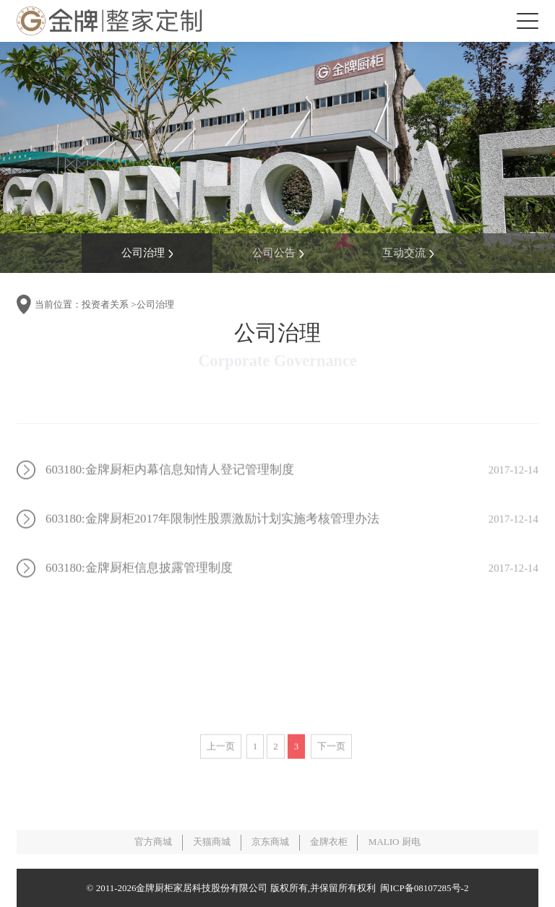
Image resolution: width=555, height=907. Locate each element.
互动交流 (408, 253)
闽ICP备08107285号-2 (422, 887)
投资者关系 (105, 304)
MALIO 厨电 (395, 841)
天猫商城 (212, 841)
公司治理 (147, 253)
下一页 (331, 764)
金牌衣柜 (329, 841)
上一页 (221, 764)
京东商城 (270, 841)
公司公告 (278, 253)
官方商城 (153, 841)
